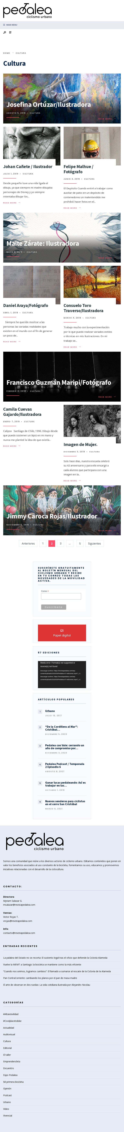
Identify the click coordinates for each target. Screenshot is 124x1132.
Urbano (7, 1102)
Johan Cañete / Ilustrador (27, 166)
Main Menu (10, 24)
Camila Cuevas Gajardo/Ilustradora (22, 411)
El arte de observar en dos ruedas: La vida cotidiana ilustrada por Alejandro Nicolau (46, 984)
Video (6, 1108)
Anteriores (28, 543)
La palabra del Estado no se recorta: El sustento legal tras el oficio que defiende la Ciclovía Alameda (55, 957)
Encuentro (8, 1068)
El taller (7, 1054)
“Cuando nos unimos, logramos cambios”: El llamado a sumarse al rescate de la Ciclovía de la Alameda (57, 971)
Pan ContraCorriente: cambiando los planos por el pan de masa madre (40, 978)
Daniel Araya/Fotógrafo (25, 305)
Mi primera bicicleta (13, 1081)
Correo (45, 591)
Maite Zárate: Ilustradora (42, 243)
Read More (107, 118)
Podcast (7, 1095)
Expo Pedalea (10, 1075)
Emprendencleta (11, 1061)
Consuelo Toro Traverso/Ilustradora (83, 307)
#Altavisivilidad (10, 1014)
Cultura (35, 113)
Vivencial (7, 1115)
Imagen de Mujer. (81, 444)
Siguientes (94, 543)
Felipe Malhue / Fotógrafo (78, 169)
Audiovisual (9, 1034)
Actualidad (8, 1027)
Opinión (7, 1088)
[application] (62, 674)
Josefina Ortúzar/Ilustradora (48, 104)
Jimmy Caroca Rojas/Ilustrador (51, 516)
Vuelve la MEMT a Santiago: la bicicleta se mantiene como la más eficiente (42, 964)
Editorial (7, 1048)
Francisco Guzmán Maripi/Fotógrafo (58, 382)
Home (6, 53)
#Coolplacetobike (12, 1020)
